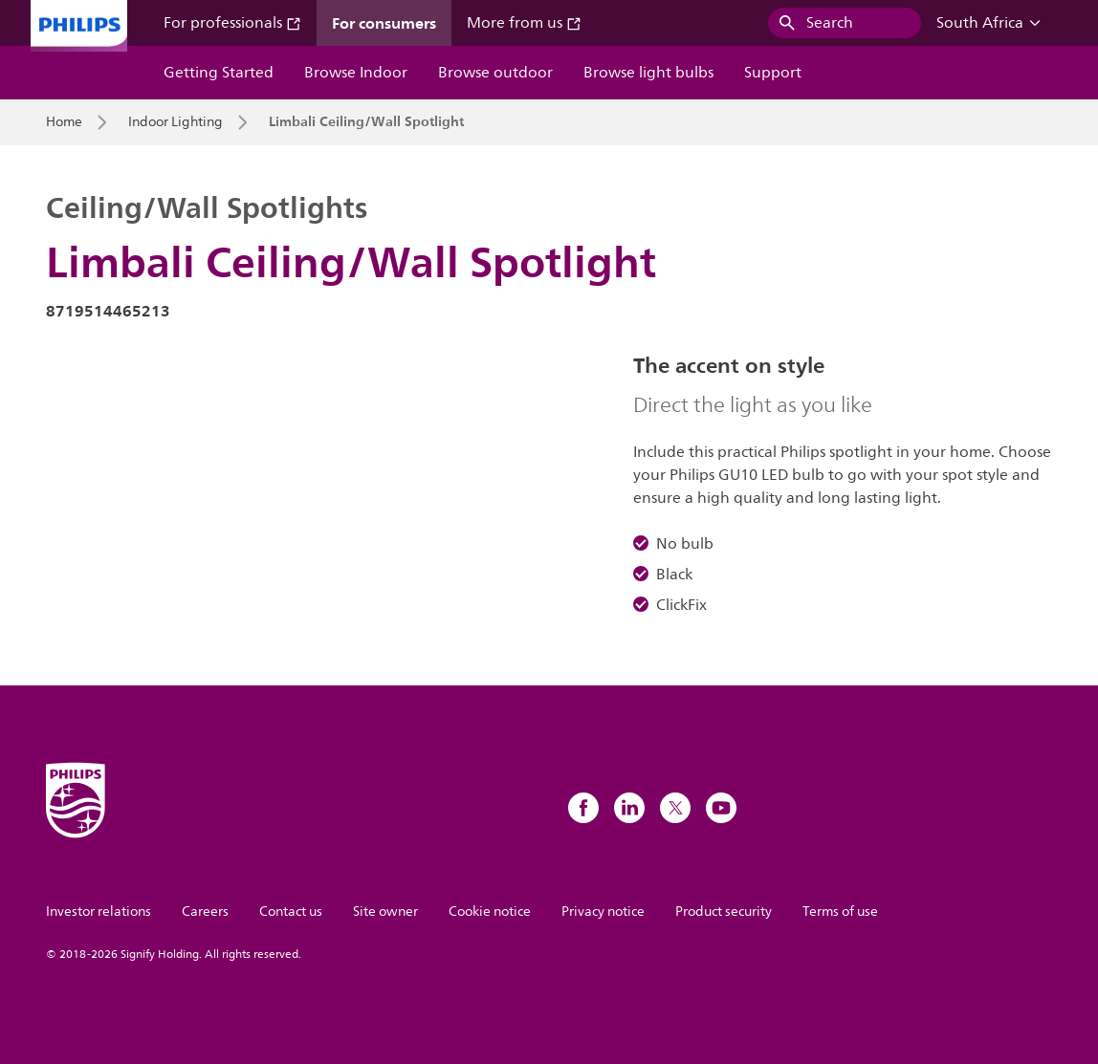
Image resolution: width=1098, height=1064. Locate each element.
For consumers (384, 22)
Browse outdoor (495, 72)
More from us (524, 22)
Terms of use (840, 912)
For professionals (232, 22)
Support (773, 72)
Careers (205, 912)
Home (64, 122)
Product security (723, 912)
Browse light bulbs (648, 72)
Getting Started (219, 72)
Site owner (385, 912)
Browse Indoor (355, 72)
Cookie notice (490, 912)
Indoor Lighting (175, 122)
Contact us (290, 912)
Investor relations (98, 912)
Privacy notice (603, 912)
